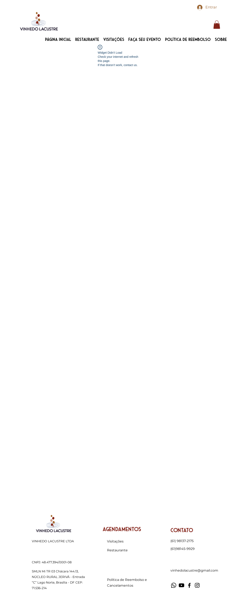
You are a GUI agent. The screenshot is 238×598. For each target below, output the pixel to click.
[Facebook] (189, 585)
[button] (216, 24)
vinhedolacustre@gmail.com (194, 570)
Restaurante (117, 550)
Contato (181, 530)
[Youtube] (181, 585)
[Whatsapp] (173, 585)
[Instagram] (197, 585)
